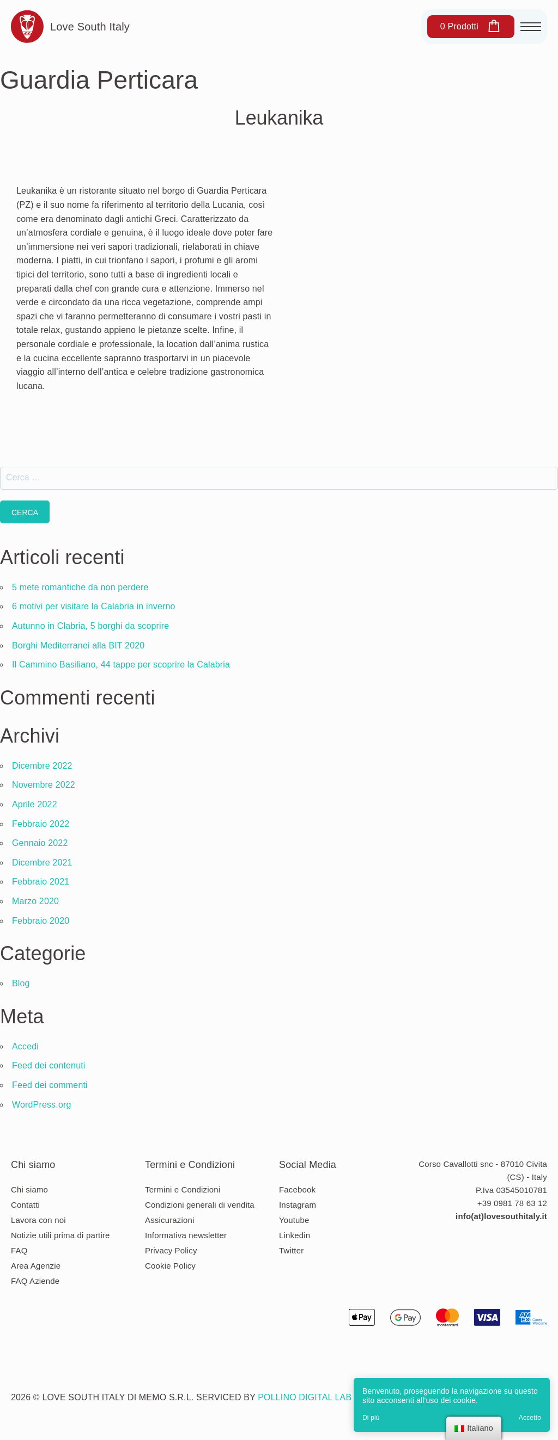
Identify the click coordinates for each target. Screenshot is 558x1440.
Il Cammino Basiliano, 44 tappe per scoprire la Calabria (121, 664)
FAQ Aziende (35, 1281)
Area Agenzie (35, 1265)
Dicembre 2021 (42, 862)
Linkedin (294, 1235)
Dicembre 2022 (42, 765)
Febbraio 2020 (40, 920)
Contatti (25, 1204)
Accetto (530, 1418)
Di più (371, 1418)
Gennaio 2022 (40, 843)
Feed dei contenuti (49, 1065)
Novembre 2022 (43, 784)
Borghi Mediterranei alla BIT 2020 (78, 645)
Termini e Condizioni (182, 1189)
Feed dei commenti (50, 1085)
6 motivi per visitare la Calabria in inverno (93, 606)
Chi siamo (29, 1189)
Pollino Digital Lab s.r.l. (318, 1397)
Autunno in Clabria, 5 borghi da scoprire (90, 626)
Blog (21, 983)
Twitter (291, 1250)
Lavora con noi (38, 1220)
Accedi (25, 1046)
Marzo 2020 (35, 901)
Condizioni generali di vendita (199, 1204)
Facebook (297, 1189)
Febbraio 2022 (40, 824)
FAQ (19, 1250)
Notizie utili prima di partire (60, 1235)
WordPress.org (41, 1104)
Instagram (297, 1204)
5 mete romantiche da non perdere (80, 587)
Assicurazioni (169, 1220)
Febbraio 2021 (40, 881)
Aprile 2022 (34, 804)
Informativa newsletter (186, 1235)
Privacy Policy (171, 1250)
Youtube (294, 1220)
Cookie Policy (170, 1265)
